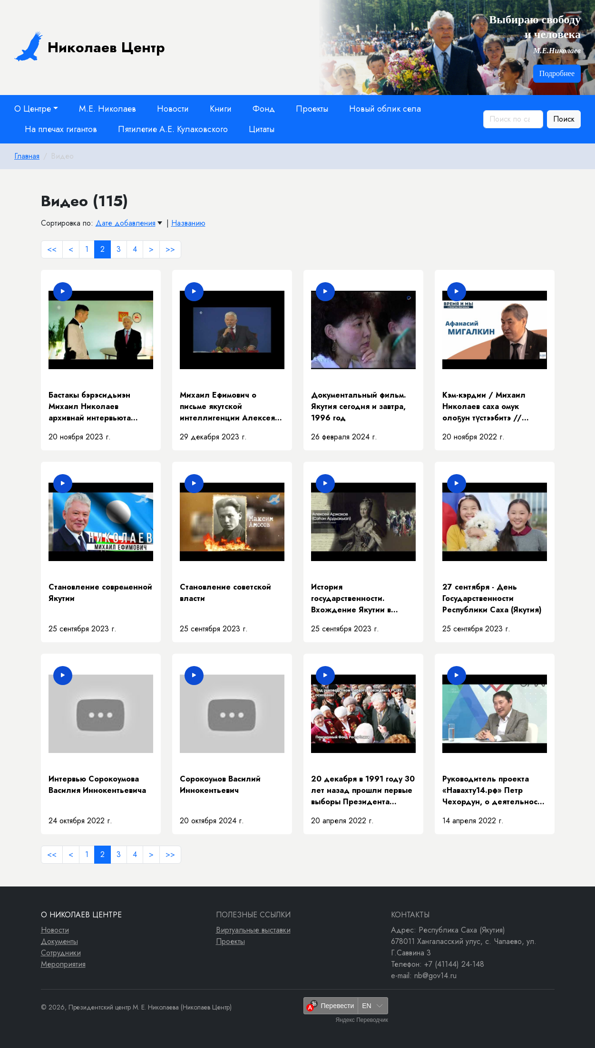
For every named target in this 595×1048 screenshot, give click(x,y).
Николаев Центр (89, 46)
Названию (188, 223)
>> (170, 249)
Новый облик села (385, 109)
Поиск (564, 119)
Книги (221, 109)
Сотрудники (61, 952)
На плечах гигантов (61, 129)
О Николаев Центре (81, 914)
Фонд (264, 109)
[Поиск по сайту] (513, 119)
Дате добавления (126, 223)
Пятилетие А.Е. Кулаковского (173, 129)
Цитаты (261, 129)
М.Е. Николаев (107, 109)
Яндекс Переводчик (361, 1020)
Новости (173, 109)
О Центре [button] (32, 109)
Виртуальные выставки (253, 929)
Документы (59, 941)
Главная (26, 156)
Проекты (312, 109)
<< (52, 249)
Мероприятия (63, 964)
